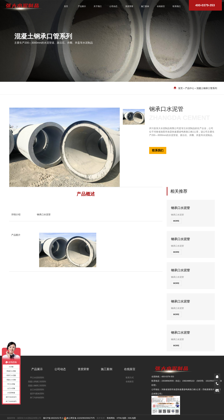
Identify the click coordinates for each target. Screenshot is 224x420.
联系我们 (157, 150)
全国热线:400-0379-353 (159, 138)
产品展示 (37, 369)
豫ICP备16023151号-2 (53, 418)
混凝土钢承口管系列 (206, 88)
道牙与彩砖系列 (37, 393)
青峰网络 (111, 418)
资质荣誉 (83, 369)
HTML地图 (121, 418)
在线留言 (129, 369)
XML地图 (132, 418)
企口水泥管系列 (37, 389)
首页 (180, 88)
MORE (176, 221)
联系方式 (130, 377)
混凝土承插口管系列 (37, 381)
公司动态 (60, 369)
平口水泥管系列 (37, 377)
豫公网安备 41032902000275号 (79, 418)
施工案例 (106, 369)
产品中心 (189, 88)
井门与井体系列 (37, 397)
